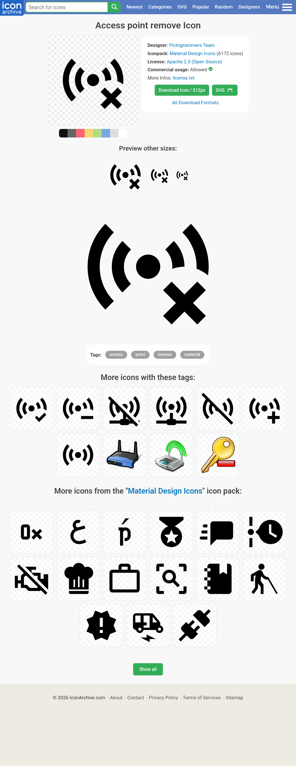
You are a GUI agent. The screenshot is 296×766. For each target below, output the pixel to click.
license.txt (183, 78)
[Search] (114, 7)
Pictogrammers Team (192, 45)
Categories (160, 7)
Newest (134, 7)
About (116, 697)
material (192, 354)
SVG (182, 7)
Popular (200, 7)
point (140, 354)
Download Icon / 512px (182, 90)
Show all (147, 669)
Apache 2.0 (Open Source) (194, 61)
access (116, 354)
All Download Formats (195, 102)
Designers (249, 7)
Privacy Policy (163, 697)
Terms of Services (202, 697)
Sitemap (234, 697)
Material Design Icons (192, 53)
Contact (135, 697)
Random (224, 7)
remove (165, 354)
